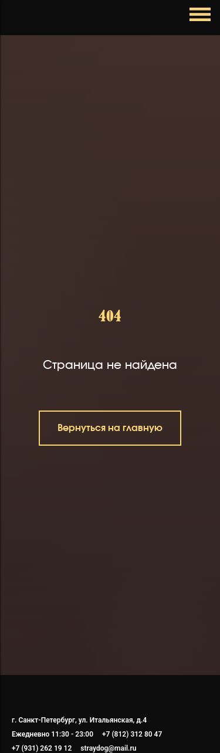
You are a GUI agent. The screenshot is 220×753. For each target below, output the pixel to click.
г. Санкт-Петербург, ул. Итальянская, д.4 (79, 720)
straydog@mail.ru (108, 748)
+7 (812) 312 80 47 (132, 734)
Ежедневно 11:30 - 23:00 (52, 734)
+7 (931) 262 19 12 (42, 748)
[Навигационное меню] (20, 17)
